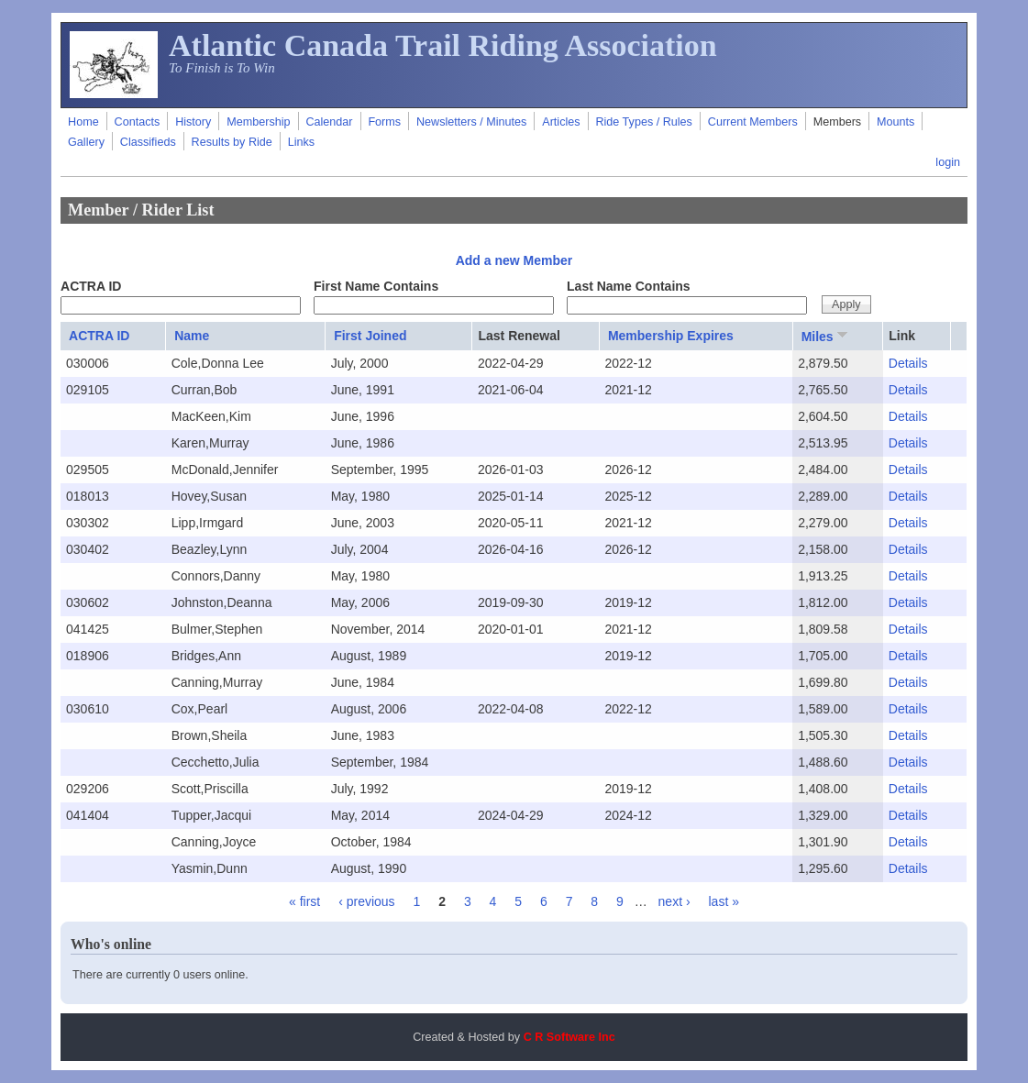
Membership (258, 122)
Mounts (895, 122)
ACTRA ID (91, 286)
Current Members (753, 122)
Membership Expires (671, 335)
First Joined (370, 335)
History (193, 122)
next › (674, 901)
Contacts (137, 122)
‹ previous (366, 901)
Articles (561, 122)
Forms (384, 122)
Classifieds (148, 142)
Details (908, 363)
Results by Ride (232, 142)
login (947, 162)
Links (301, 142)
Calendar (328, 122)
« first (304, 901)
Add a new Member (514, 260)
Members (837, 122)
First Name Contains (376, 286)
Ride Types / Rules (643, 122)
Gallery (86, 142)
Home (83, 122)
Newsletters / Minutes (471, 122)
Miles (826, 335)
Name (191, 335)
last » (723, 901)
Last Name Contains (629, 286)
